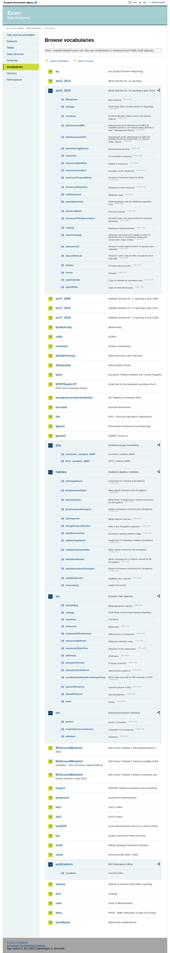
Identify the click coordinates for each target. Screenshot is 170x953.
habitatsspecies (74, 578)
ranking (69, 227)
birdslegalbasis (73, 481)
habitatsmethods (74, 559)
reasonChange (73, 235)
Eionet (21, 28)
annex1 (69, 721)
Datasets (12, 41)
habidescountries (75, 533)
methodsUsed (73, 194)
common (62, 346)
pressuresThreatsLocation (80, 218)
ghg (58, 445)
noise (59, 854)
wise (59, 912)
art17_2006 (63, 298)
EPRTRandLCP (66, 384)
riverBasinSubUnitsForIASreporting (85, 677)
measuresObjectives (76, 648)
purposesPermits (75, 662)
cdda (59, 336)
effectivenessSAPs (75, 137)
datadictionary (65, 355)
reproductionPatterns (77, 670)
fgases (60, 426)
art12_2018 (63, 90)
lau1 (58, 807)
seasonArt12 (72, 246)
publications (64, 864)
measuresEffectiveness (78, 633)
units (68, 701)
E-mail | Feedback (17, 942)
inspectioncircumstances (79, 729)
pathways (70, 655)
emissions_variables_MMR (80, 454)
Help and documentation (21, 34)
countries (70, 116)
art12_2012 (63, 81)
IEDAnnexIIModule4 (69, 774)
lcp (58, 835)
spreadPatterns (73, 694)
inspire (60, 788)
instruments (72, 585)
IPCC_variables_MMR (77, 461)
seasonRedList (73, 255)
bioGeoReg (71, 605)
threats (69, 265)
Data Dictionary (34, 28)
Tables (10, 47)
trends (69, 272)
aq (57, 71)
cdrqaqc (70, 106)
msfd (59, 845)
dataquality (63, 365)
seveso (60, 884)
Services (12, 73)
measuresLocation (75, 170)
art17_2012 (63, 308)
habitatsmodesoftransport (79, 568)
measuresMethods (75, 640)
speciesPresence (74, 686)
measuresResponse (76, 187)
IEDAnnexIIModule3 (69, 761)
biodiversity (64, 327)
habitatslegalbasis (75, 540)
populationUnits (74, 201)
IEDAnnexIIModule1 (69, 747)
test (58, 893)
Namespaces (14, 79)
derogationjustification (78, 526)
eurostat (61, 407)
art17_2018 (63, 317)
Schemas (12, 60)
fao (58, 416)
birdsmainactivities (76, 490)
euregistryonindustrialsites (74, 397)
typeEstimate (72, 279)
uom (59, 903)
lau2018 (61, 826)
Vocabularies (15, 66)
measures (70, 155)
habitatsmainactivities (77, 549)
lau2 (58, 816)
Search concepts (86, 61)
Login (134, 2)
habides (61, 472)
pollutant (70, 736)
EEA (21, 2)
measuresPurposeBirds (78, 177)
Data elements (15, 54)
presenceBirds (73, 211)
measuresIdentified (76, 163)
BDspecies (71, 99)
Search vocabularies (59, 61)
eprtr (59, 374)
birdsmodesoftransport (78, 509)
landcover (62, 797)
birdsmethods (73, 499)
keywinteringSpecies (77, 148)
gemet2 (61, 435)
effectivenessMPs (75, 125)
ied (58, 712)
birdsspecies (72, 518)
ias (58, 596)
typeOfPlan (71, 287)
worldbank (63, 922)
